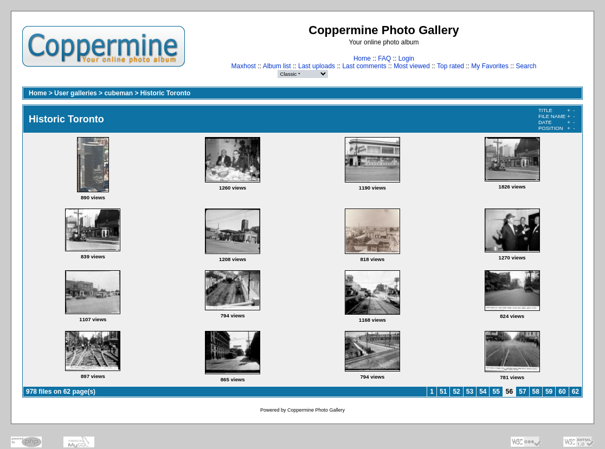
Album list (277, 66)
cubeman (118, 93)
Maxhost (243, 66)
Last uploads (316, 66)
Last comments (364, 66)
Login (406, 58)
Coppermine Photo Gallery (316, 410)
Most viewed (412, 66)
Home (362, 58)
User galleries (75, 93)
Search (526, 66)
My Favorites (490, 66)
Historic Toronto (165, 93)
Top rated (450, 66)
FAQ (384, 58)
